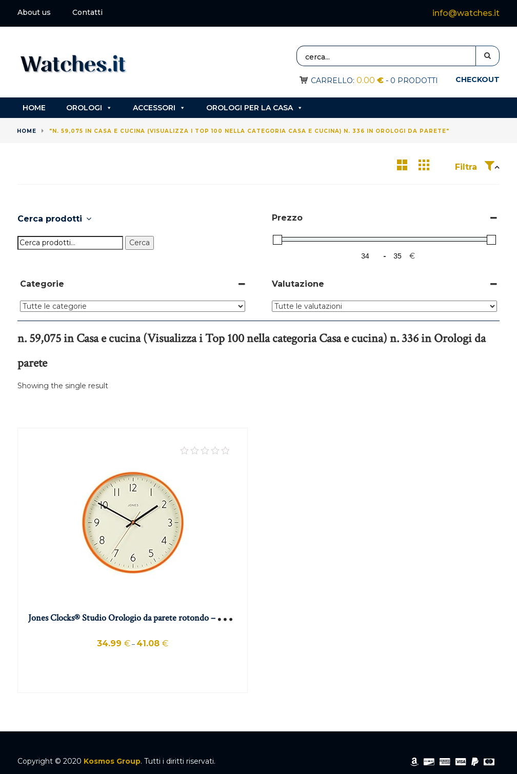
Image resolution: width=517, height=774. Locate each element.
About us (34, 12)
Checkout (477, 79)
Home (34, 107)
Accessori (159, 107)
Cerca (139, 242)
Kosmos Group (112, 761)
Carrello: (347, 80)
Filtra (474, 167)
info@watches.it (466, 13)
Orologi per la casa (254, 107)
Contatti (87, 12)
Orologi (89, 107)
